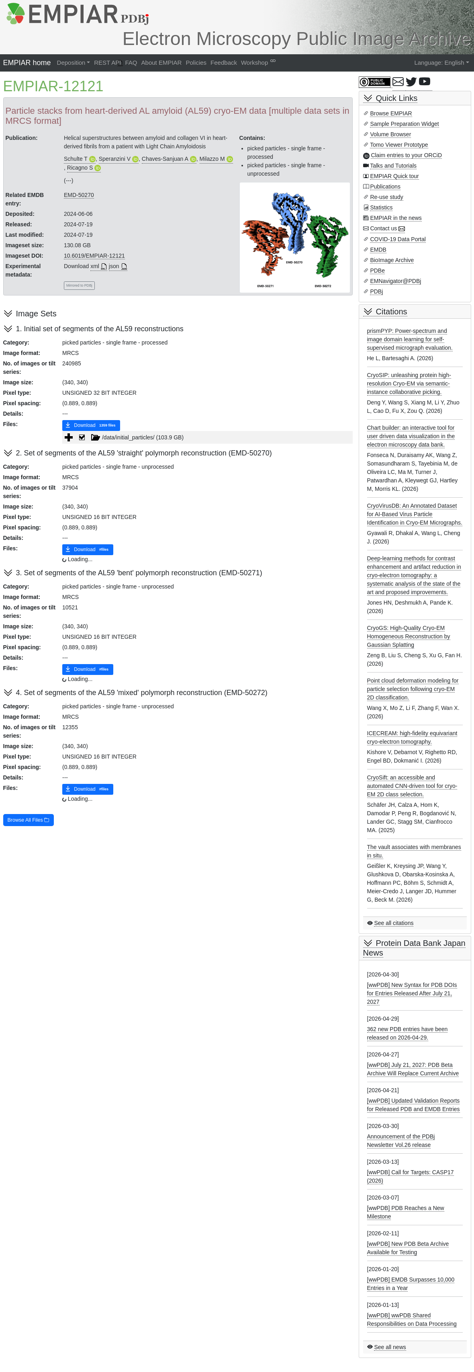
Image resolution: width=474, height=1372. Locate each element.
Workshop (254, 62)
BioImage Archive (392, 260)
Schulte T (76, 159)
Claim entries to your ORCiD (406, 155)
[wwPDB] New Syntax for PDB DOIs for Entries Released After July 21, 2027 (412, 993)
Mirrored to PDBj (79, 285)
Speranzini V (115, 159)
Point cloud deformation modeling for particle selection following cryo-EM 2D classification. (413, 689)
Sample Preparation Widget (404, 124)
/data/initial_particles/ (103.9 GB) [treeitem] (130, 437)
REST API (107, 62)
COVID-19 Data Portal (398, 239)
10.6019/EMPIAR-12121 (94, 255)
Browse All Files (29, 820)
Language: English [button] (439, 62)
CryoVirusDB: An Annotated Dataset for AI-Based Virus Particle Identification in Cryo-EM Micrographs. (414, 514)
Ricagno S (80, 167)
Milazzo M (212, 159)
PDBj (376, 291)
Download (91, 426)
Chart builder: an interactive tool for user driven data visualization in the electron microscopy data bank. (411, 436)
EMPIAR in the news (395, 218)
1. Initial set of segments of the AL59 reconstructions (100, 329)
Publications (385, 186)
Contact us (383, 228)
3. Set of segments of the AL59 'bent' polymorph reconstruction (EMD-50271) (139, 573)
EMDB (378, 249)
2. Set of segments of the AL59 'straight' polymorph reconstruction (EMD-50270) (144, 453)
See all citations (393, 923)
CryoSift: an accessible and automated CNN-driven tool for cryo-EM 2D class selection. (412, 786)
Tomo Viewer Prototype (399, 145)
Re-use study (386, 197)
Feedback (223, 62)
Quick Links (397, 98)
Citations (391, 311)
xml (94, 266)
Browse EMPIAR (391, 113)
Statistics (381, 207)
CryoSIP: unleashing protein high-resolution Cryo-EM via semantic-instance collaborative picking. (409, 383)
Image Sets (36, 313)
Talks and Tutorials (393, 165)
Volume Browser (390, 134)
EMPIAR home (27, 63)
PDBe (377, 270)
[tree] (207, 437)
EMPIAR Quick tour (394, 176)
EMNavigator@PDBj (395, 281)
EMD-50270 (79, 195)
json (114, 266)
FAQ (131, 62)
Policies (196, 62)
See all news (390, 1347)
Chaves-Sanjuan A (165, 159)
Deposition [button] (71, 62)
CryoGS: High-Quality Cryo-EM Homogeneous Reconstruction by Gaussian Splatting (408, 636)
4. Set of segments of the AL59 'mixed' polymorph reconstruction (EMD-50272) (142, 693)
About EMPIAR (161, 62)
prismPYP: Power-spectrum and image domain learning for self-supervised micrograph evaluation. (410, 339)
